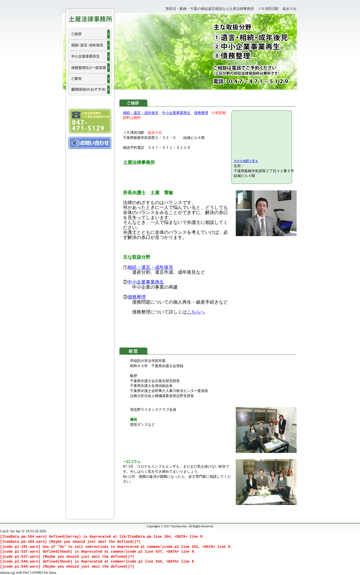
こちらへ (196, 312)
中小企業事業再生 (176, 113)
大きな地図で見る (246, 161)
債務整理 (201, 113)
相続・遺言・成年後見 (140, 113)
